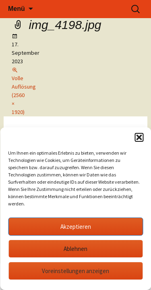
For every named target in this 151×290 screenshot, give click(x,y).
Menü (16, 8)
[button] (139, 137)
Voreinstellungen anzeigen (75, 271)
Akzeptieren (75, 226)
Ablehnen (75, 249)
